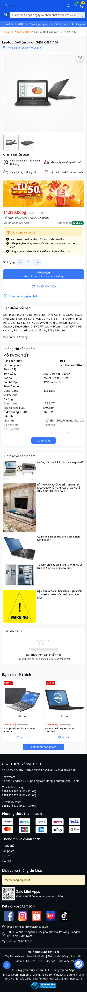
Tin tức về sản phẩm (19, 456)
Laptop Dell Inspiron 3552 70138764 (59, 730)
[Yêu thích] (79, 57)
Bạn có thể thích (16, 674)
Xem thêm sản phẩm (43, 747)
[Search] (47, 15)
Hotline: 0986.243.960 (19, 941)
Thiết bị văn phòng (58, 956)
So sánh (35, 48)
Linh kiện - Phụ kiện (25, 960)
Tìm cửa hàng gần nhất (20, 296)
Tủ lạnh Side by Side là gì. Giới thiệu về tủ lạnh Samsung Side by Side (60, 566)
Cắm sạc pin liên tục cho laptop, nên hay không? (58, 538)
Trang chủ (8, 31)
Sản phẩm (8, 851)
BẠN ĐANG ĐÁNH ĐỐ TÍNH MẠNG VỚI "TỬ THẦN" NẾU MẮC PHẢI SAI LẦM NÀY (59, 594)
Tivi (40, 960)
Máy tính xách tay (14, 956)
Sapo (72, 970)
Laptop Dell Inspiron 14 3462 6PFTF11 (19, 730)
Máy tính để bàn (35, 956)
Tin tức (6, 856)
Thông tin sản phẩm (15, 48)
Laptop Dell (24, 31)
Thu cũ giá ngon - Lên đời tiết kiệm (54, 24)
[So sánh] (25, 716)
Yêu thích (22, 737)
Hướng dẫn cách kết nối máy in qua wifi (60, 462)
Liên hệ (6, 861)
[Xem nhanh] (19, 716)
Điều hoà (50, 960)
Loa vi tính (76, 956)
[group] (43, 92)
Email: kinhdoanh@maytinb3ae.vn (27, 927)
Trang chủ (8, 845)
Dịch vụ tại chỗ (66, 960)
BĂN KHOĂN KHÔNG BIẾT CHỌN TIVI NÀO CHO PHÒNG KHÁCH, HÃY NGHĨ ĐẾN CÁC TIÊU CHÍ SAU (58, 488)
